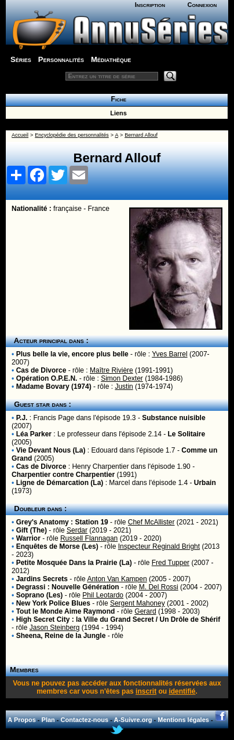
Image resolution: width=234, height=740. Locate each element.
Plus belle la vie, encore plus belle (72, 354)
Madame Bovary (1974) (54, 386)
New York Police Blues (53, 603)
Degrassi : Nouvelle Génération (67, 587)
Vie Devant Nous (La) (51, 450)
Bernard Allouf (141, 135)
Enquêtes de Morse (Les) (57, 546)
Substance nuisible (173, 418)
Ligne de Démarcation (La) (60, 483)
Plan (48, 719)
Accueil (20, 135)
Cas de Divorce (41, 370)
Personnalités (61, 59)
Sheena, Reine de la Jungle (61, 636)
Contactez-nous (85, 719)
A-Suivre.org (133, 719)
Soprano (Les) (39, 595)
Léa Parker (34, 434)
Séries (20, 59)
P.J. (22, 418)
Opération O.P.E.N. (47, 378)
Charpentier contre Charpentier (63, 475)
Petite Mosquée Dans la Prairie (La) (74, 563)
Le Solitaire (186, 434)
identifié (182, 691)
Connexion (202, 4)
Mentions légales (183, 719)
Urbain (205, 483)
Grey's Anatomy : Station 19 (62, 522)
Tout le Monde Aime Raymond (65, 611)
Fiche (116, 99)
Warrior (28, 538)
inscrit (146, 691)
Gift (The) (31, 530)
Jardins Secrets (42, 579)
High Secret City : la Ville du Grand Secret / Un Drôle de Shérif (118, 619)
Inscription (150, 4)
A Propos (22, 719)
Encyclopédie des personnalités (71, 135)
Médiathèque (111, 59)
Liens (117, 113)
